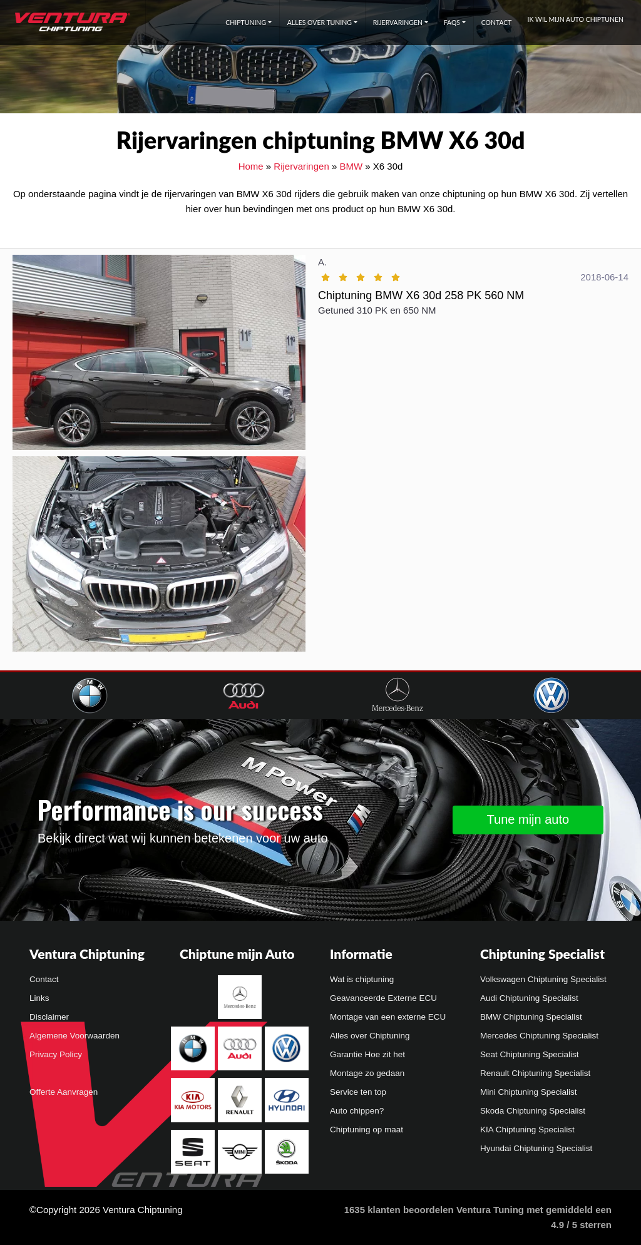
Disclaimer (49, 1017)
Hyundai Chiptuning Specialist (536, 1148)
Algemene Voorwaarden (74, 1035)
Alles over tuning (319, 22)
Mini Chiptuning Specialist (528, 1092)
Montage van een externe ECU (388, 1017)
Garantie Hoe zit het (367, 1054)
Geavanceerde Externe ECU (383, 998)
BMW (350, 166)
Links (39, 998)
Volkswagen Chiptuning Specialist (543, 979)
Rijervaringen (398, 22)
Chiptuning (245, 22)
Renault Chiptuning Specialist (535, 1073)
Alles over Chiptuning (370, 1035)
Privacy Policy (55, 1054)
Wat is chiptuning (362, 979)
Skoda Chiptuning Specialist (532, 1110)
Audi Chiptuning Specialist (529, 998)
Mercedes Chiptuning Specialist (539, 1035)
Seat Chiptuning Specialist (529, 1054)
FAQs (452, 22)
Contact (496, 22)
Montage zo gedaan (367, 1073)
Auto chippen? (357, 1110)
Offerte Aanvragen (63, 1092)
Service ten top (358, 1092)
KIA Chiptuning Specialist (527, 1129)
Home (251, 166)
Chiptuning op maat (366, 1129)
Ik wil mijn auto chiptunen (575, 19)
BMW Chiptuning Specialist (531, 1017)
